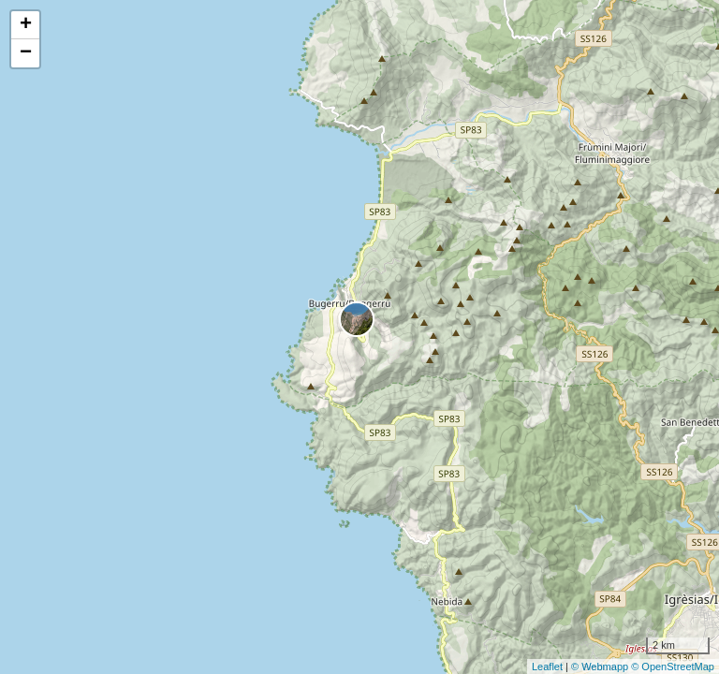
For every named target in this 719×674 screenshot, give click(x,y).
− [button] (26, 53)
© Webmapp (601, 666)
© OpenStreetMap (672, 666)
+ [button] (26, 25)
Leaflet (547, 666)
